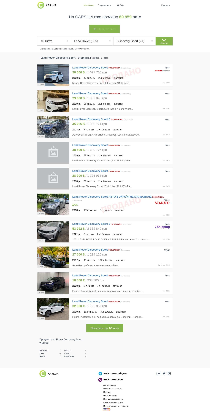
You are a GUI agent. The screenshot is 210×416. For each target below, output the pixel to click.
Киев (41, 353)
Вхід (120, 5)
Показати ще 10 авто (105, 328)
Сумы (67, 353)
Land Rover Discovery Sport (90, 67)
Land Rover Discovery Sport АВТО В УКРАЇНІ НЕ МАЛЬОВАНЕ (112, 196)
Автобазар (89, 5)
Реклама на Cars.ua (112, 388)
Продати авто (104, 5)
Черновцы (69, 356)
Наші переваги (110, 395)
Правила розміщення (113, 399)
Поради (106, 392)
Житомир (43, 350)
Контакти (165, 5)
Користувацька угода (113, 402)
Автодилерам (109, 385)
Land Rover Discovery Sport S (91, 119)
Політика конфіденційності (115, 406)
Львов (42, 356)
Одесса (67, 350)
